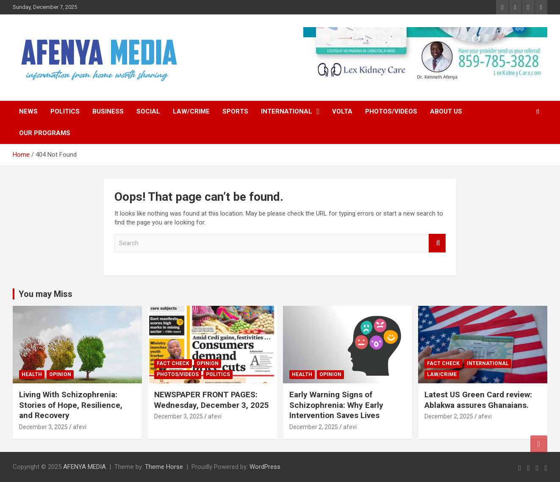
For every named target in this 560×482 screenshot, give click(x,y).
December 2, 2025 (313, 427)
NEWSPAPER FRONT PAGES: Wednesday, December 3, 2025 (211, 400)
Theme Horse (164, 467)
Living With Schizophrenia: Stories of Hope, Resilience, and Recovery (70, 405)
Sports (235, 111)
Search (437, 243)
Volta (342, 111)
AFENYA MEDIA (84, 467)
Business (108, 111)
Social (148, 111)
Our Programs (44, 133)
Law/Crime (191, 111)
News (28, 111)
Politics (65, 111)
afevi (79, 427)
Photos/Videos (391, 111)
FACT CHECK (173, 363)
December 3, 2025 (43, 427)
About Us (446, 111)
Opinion (60, 374)
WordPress (265, 467)
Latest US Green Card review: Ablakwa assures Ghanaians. (478, 400)
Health (32, 374)
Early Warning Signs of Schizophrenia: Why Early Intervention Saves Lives (336, 405)
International (286, 111)
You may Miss (45, 294)
